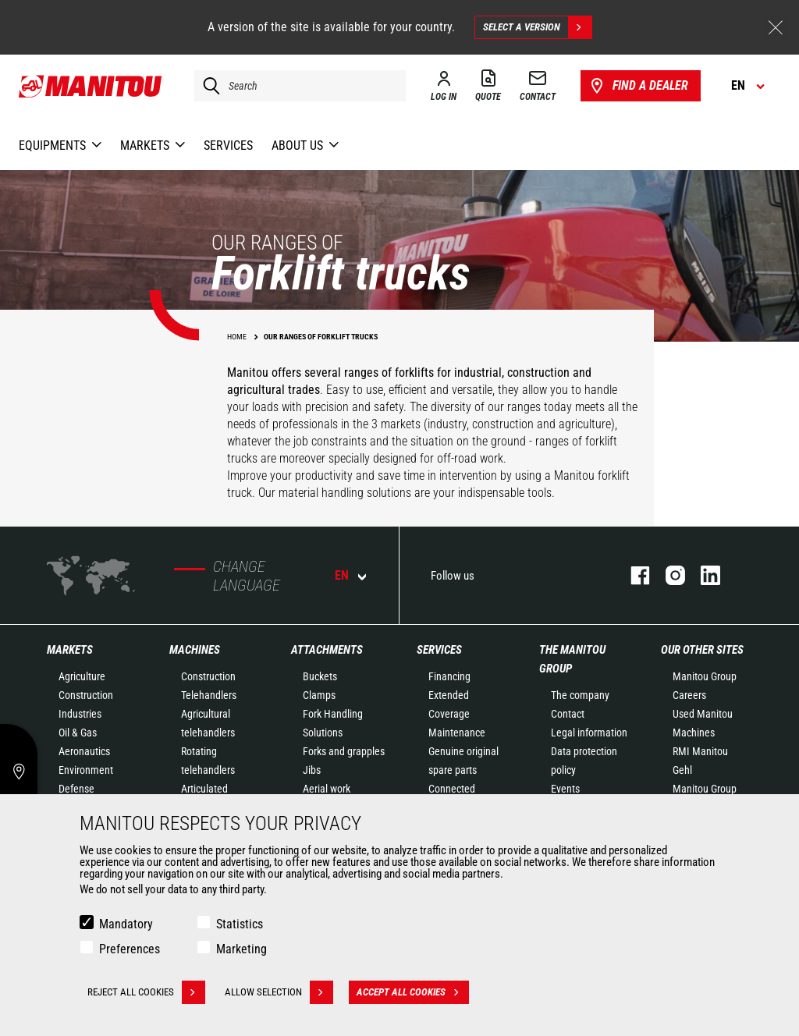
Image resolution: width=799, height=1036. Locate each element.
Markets (70, 650)
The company (580, 695)
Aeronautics (84, 751)
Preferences (129, 949)
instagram (667, 575)
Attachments (327, 650)
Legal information (589, 732)
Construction (86, 695)
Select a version (537, 27)
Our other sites (702, 650)
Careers (689, 695)
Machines (194, 650)
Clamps (319, 695)
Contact (567, 714)
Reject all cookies (146, 992)
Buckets (320, 676)
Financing (449, 676)
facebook (632, 575)
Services (439, 650)
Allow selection (279, 992)
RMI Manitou (700, 751)
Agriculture (82, 676)
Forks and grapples (344, 751)
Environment (86, 770)
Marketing (241, 949)
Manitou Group (705, 676)
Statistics (239, 924)
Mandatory (126, 924)
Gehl (682, 770)
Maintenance (456, 732)
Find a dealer (638, 85)
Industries (80, 714)
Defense (76, 788)
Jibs (312, 770)
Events (565, 788)
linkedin (702, 575)
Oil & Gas (78, 732)
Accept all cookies (413, 992)
